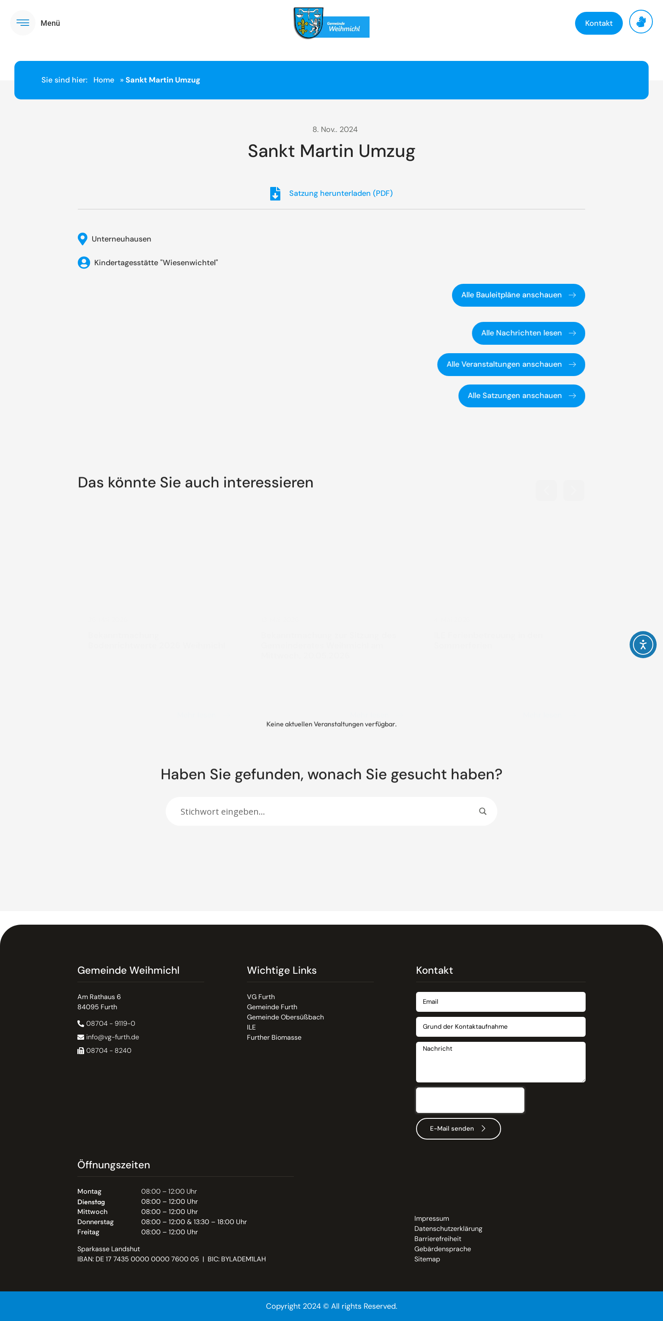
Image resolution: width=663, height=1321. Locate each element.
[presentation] (470, 1100)
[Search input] (328, 811)
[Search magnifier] (483, 811)
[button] (546, 486)
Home (103, 80)
